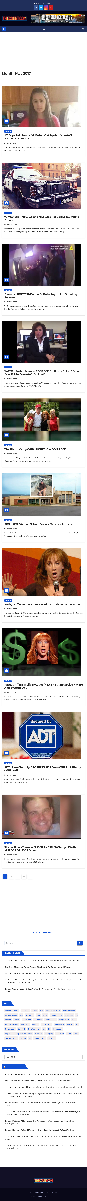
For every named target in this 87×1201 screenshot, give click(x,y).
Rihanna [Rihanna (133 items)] (38, 1034)
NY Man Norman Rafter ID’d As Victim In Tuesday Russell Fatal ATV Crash (39, 1130)
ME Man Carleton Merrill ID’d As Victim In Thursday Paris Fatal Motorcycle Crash (43, 973)
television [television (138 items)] (60, 1034)
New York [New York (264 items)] (21, 1029)
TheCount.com (15, 1066)
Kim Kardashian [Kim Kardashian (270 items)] (11, 1024)
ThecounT (8, 131)
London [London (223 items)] (35, 1024)
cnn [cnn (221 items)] (38, 1015)
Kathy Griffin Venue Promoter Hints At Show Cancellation (42, 604)
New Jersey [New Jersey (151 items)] (10, 1029)
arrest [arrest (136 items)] (34, 1010)
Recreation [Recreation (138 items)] (57, 1029)
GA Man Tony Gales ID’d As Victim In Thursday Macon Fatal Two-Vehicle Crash (42, 960)
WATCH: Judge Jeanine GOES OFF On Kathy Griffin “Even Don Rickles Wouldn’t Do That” (41, 372)
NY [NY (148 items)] (44, 1029)
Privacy (32, 1196)
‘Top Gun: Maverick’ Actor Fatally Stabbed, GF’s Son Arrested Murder (37, 967)
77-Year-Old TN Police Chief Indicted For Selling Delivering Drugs (41, 218)
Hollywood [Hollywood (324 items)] (26, 1020)
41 (24, 876)
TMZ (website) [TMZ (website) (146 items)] (11, 1038)
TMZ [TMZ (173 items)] (76, 1034)
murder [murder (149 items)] (70, 1024)
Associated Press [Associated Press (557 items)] (53, 1010)
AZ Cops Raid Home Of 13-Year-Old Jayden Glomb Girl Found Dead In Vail (38, 137)
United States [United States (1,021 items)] (39, 1038)
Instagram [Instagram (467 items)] (38, 1020)
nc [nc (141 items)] (77, 1024)
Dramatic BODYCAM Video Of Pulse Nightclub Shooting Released (40, 295)
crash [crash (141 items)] (45, 1015)
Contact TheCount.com (46, 1196)
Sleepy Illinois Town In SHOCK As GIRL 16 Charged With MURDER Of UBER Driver (40, 848)
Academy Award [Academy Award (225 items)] (11, 1010)
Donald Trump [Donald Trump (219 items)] (56, 1015)
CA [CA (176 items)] (21, 1015)
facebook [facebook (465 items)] (69, 1015)
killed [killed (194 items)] (74, 1020)
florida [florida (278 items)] (8, 1020)
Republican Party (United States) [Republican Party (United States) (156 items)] (18, 1034)
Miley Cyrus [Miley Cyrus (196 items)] (59, 1024)
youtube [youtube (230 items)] (51, 1038)
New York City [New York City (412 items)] (34, 1029)
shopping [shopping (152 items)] (49, 1034)
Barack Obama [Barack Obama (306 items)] (69, 1010)
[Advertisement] (43, 50)
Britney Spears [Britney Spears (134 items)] (11, 1015)
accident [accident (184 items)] (25, 1010)
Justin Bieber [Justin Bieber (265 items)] (50, 1020)
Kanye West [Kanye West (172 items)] (64, 1020)
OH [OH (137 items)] (49, 1029)
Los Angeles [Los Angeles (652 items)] (46, 1024)
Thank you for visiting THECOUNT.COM (43, 1193)
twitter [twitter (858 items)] (23, 1038)
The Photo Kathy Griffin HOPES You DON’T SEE (35, 449)
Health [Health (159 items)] (16, 1020)
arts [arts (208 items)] (41, 1010)
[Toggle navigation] (44, 29)
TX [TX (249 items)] (30, 1038)
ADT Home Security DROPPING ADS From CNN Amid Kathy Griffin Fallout (42, 769)
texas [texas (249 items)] (69, 1034)
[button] (83, 29)
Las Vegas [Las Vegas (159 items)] (25, 1024)
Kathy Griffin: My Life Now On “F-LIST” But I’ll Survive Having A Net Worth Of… (43, 686)
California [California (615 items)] (29, 1015)
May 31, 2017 (11, 143)
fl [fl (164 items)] (77, 1015)
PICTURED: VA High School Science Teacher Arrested (38, 524)
